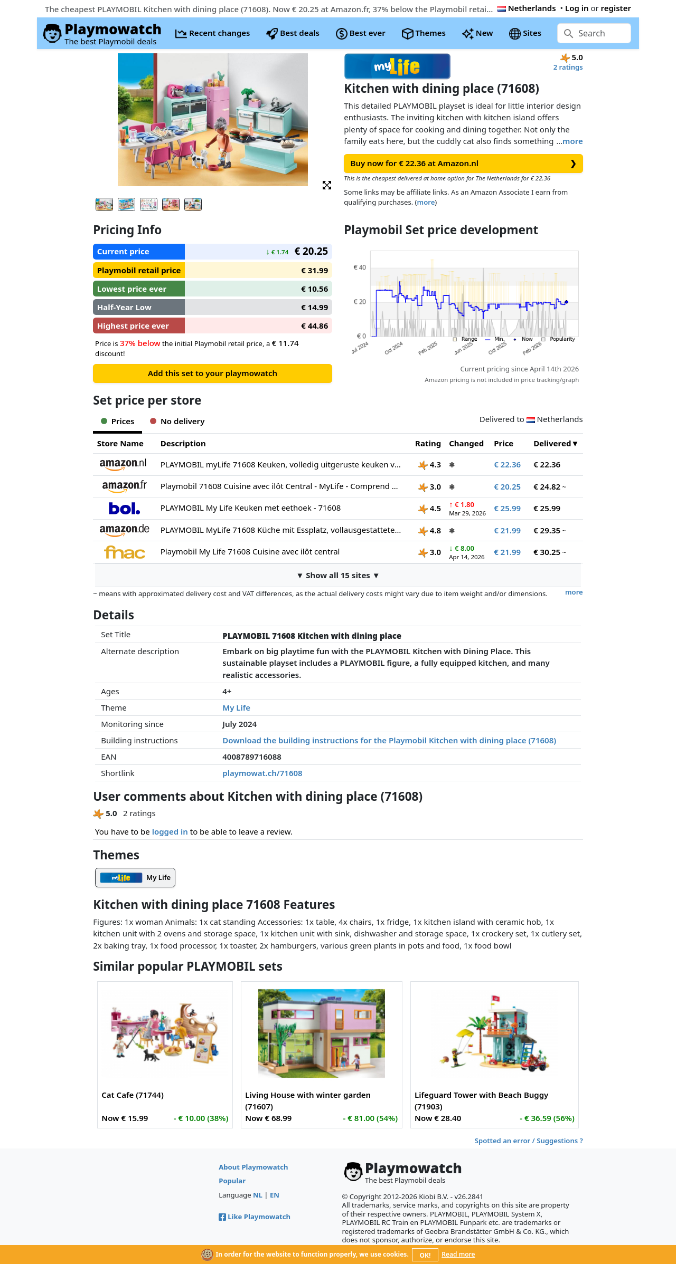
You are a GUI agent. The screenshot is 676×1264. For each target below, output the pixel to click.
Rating (428, 443)
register (616, 8)
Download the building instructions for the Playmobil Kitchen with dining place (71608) (389, 740)
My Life (236, 707)
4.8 (429, 530)
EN (274, 1195)
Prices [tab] (117, 421)
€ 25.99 (507, 508)
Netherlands (526, 8)
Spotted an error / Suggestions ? (529, 1140)
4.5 (429, 508)
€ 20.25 (507, 486)
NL (257, 1195)
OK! (425, 1255)
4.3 (429, 464)
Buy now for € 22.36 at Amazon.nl (464, 163)
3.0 (429, 486)
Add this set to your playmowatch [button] (212, 373)
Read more (458, 1254)
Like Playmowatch (254, 1216)
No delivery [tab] (177, 421)
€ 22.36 (507, 464)
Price (503, 443)
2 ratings (568, 67)
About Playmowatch (253, 1167)
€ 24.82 (546, 486)
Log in (577, 8)
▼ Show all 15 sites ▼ (338, 575)
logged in (170, 831)
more (572, 141)
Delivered (552, 443)
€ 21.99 (507, 530)
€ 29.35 (546, 530)
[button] (327, 184)
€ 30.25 (546, 552)
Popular (232, 1180)
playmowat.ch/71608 (262, 773)
